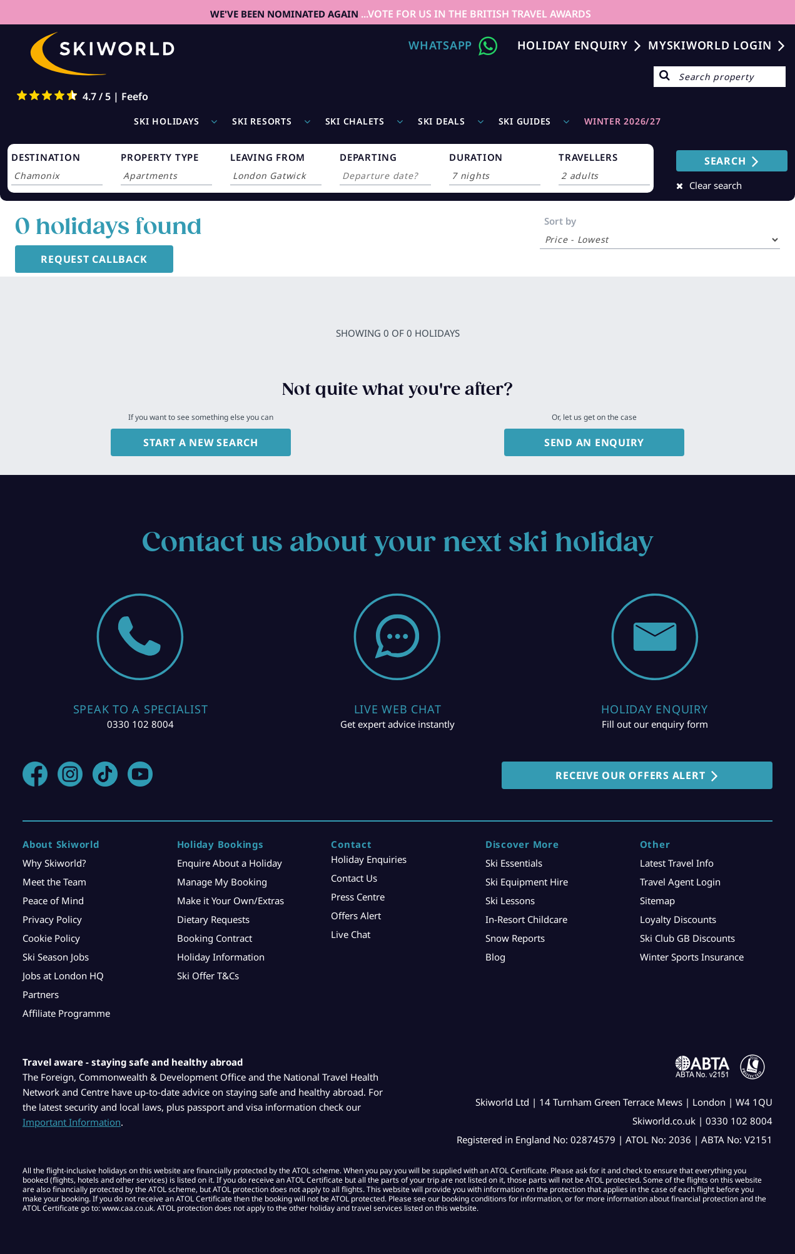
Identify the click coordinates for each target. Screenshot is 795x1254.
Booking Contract (214, 938)
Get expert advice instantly (397, 724)
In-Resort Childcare (526, 919)
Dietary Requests (213, 919)
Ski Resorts (261, 121)
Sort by (560, 221)
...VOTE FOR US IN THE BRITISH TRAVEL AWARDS (474, 14)
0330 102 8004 (140, 724)
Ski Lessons (510, 900)
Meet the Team (54, 881)
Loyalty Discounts (678, 919)
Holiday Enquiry (572, 45)
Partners (41, 994)
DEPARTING (368, 157)
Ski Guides (525, 121)
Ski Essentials (513, 863)
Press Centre (358, 896)
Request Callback (94, 259)
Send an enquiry (594, 442)
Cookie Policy (51, 938)
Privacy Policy (52, 919)
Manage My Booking (222, 881)
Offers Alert (356, 915)
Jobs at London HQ (63, 975)
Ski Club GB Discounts (687, 938)
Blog (495, 957)
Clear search (715, 185)
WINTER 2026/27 (622, 121)
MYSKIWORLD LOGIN (710, 45)
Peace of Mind (53, 900)
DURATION (476, 157)
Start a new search (200, 442)
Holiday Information (221, 957)
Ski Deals (441, 121)
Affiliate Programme (66, 1013)
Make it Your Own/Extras (230, 900)
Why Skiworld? (54, 863)
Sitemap (657, 900)
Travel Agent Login (680, 881)
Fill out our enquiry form (655, 724)
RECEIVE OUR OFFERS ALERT (630, 775)
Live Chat (350, 934)
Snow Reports (515, 938)
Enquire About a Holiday (229, 863)
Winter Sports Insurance (692, 957)
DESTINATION (45, 157)
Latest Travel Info (677, 863)
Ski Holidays (166, 121)
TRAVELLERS (588, 157)
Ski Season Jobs (56, 957)
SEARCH (725, 161)
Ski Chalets (355, 121)
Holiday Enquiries (369, 859)
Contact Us (354, 878)
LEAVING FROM (267, 157)
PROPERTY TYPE (160, 157)
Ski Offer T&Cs (208, 975)
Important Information (72, 1122)
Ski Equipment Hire (526, 881)
